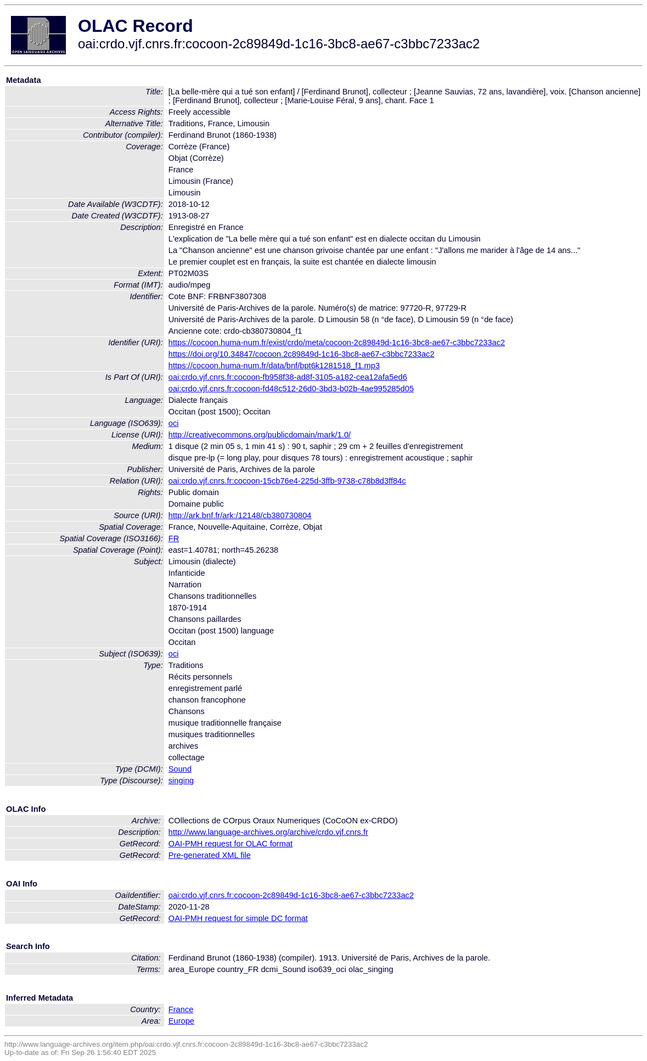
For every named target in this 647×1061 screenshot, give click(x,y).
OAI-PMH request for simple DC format (238, 918)
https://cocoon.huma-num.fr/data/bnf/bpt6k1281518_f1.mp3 (274, 365)
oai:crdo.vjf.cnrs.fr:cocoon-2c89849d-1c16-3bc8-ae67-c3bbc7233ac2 (291, 895)
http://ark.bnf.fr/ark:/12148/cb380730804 (240, 515)
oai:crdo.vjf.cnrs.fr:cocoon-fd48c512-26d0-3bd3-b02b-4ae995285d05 (291, 388)
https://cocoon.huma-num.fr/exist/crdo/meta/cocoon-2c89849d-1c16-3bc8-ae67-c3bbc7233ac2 (336, 342)
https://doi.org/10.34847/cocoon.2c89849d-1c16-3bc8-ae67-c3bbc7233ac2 (301, 354)
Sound (180, 769)
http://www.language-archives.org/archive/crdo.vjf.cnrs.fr (268, 832)
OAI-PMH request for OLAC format (230, 843)
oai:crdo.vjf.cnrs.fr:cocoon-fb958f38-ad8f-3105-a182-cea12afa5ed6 (287, 377)
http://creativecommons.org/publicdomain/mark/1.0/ (259, 434)
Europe (181, 1021)
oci (173, 423)
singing (181, 780)
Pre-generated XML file (209, 855)
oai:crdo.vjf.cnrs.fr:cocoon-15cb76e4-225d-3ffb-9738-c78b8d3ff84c (287, 480)
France (181, 1009)
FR (173, 538)
